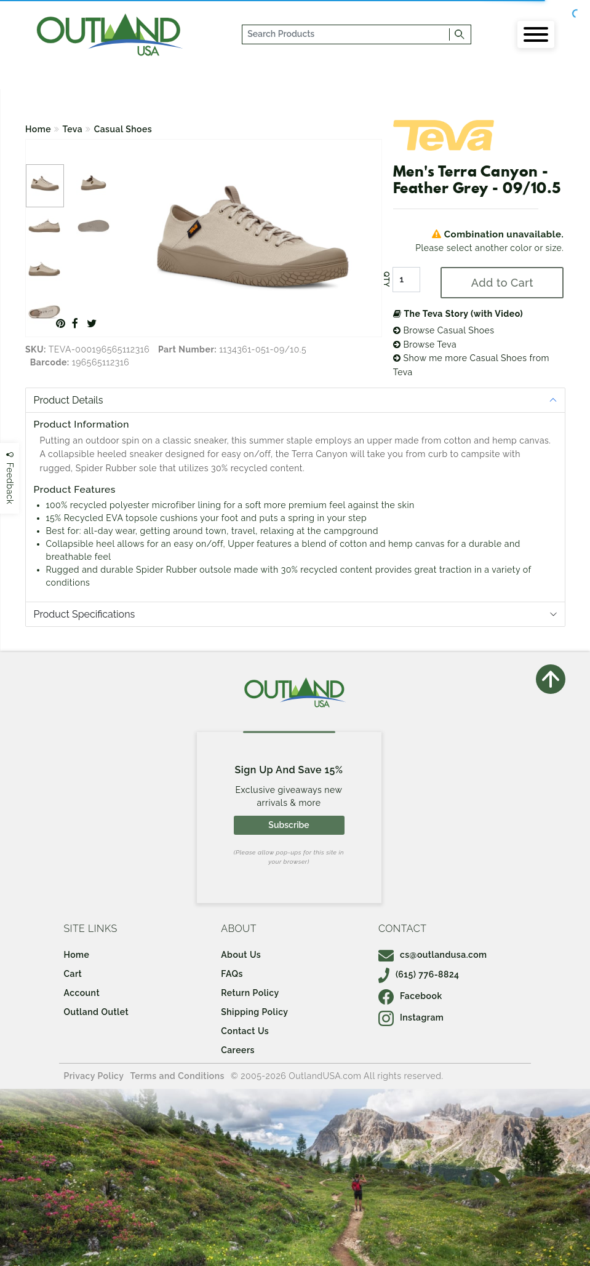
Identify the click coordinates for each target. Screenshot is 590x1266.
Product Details (68, 400)
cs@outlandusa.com (432, 955)
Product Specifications (84, 614)
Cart (72, 974)
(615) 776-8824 (419, 974)
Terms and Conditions (177, 1076)
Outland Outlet (96, 1012)
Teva (73, 129)
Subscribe (288, 825)
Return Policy (250, 993)
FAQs (232, 974)
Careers (238, 1050)
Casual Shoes (123, 129)
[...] (346, 34)
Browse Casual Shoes (444, 330)
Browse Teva (424, 344)
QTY (386, 280)
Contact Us (245, 1031)
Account (81, 993)
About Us (241, 955)
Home (38, 129)
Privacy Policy (93, 1076)
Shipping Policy (254, 1012)
